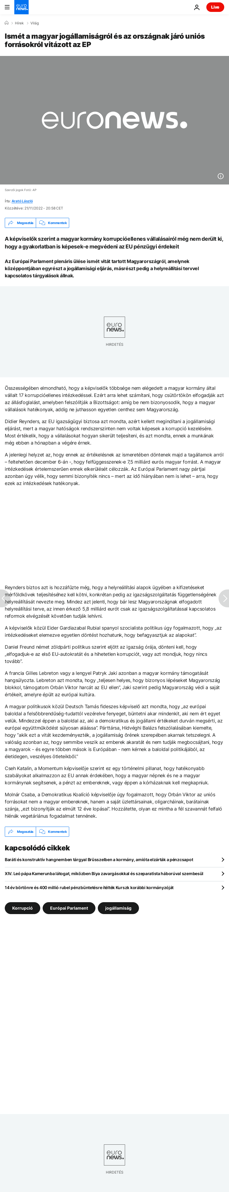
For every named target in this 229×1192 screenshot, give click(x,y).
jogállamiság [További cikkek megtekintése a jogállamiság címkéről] (118, 908)
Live (215, 7)
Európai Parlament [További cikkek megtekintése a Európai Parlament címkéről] (69, 908)
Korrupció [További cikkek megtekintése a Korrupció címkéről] (22, 908)
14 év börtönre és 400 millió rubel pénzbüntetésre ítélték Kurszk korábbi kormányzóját (89, 887)
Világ (34, 23)
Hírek (19, 23)
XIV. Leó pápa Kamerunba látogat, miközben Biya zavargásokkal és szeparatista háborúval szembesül (104, 873)
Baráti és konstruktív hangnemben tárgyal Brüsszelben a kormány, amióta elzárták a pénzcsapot (99, 859)
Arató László (22, 201)
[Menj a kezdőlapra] (21, 7)
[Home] (6, 23)
